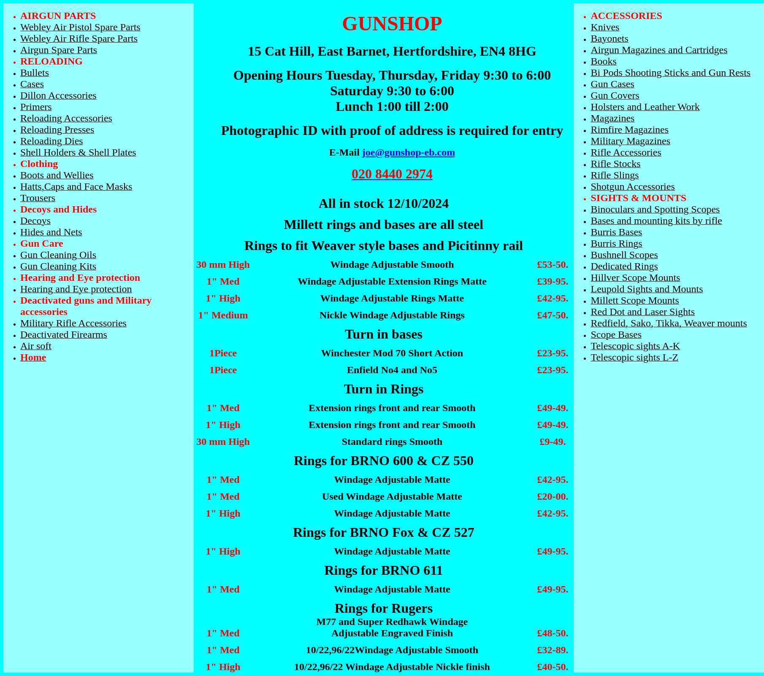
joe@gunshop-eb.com (408, 152)
